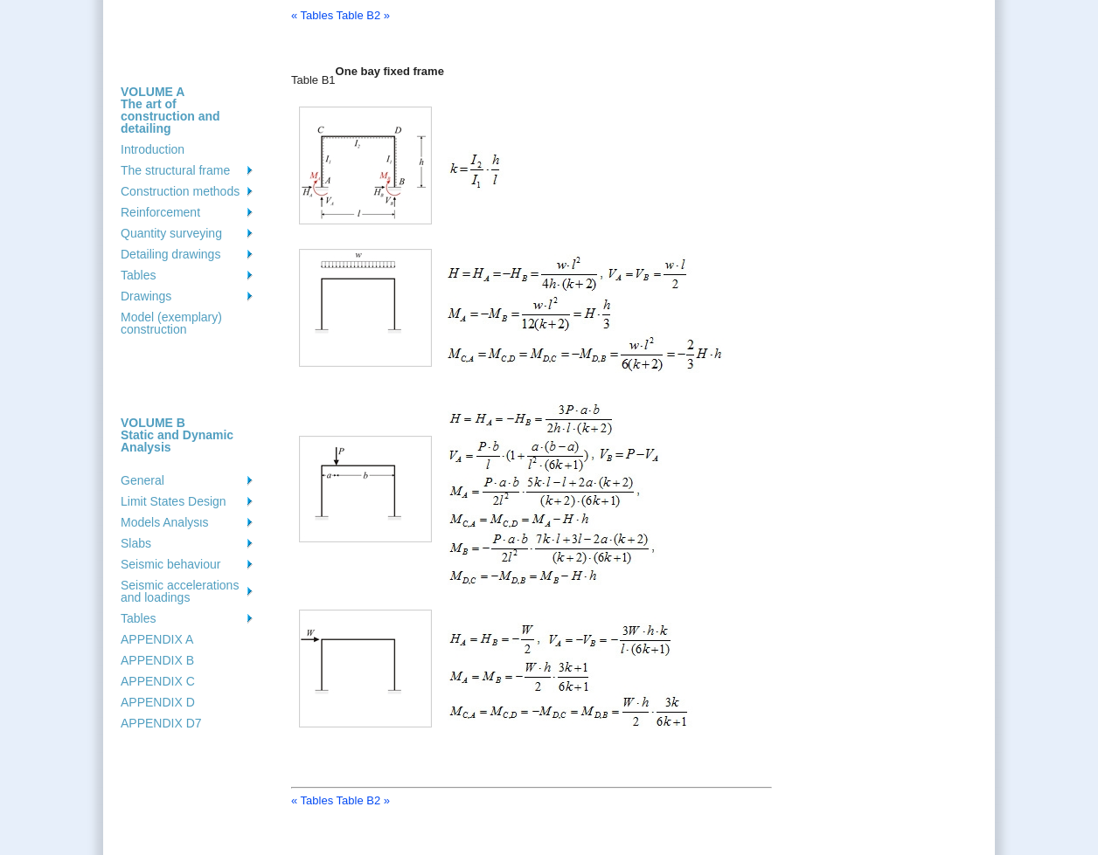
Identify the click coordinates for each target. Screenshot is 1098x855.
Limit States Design (173, 501)
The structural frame (175, 170)
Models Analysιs (164, 522)
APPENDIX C (158, 681)
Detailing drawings (170, 254)
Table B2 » (363, 15)
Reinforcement (160, 212)
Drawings (146, 296)
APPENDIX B (157, 660)
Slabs (136, 543)
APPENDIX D (158, 702)
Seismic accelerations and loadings (180, 591)
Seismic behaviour (170, 564)
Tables (138, 275)
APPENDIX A (157, 639)
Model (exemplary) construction (171, 323)
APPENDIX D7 (161, 723)
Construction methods (180, 191)
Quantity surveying (171, 233)
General (142, 480)
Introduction (152, 149)
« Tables (312, 15)
